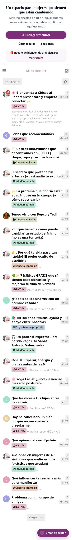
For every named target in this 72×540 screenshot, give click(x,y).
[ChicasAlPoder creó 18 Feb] (6, 230)
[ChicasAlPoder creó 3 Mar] (6, 361)
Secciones (47, 44)
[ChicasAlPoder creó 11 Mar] (6, 319)
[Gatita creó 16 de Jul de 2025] (6, 135)
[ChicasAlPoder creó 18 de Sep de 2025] (6, 94)
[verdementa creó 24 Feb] (6, 479)
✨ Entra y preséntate (36, 35)
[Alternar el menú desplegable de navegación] (36, 70)
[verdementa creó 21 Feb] (6, 441)
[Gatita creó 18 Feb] (6, 498)
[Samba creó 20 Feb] (6, 215)
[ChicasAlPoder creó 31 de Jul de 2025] (6, 150)
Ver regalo (36, 57)
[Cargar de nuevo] (65, 81)
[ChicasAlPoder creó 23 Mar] (6, 253)
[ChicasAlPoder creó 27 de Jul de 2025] (6, 380)
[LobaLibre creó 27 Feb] (6, 399)
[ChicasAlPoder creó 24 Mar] (6, 192)
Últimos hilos (26, 44)
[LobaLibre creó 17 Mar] (6, 300)
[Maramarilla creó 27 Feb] (6, 418)
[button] (53, 533)
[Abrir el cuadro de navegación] (4, 70)
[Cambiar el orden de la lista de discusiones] (12, 81)
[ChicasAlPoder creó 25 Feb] (6, 456)
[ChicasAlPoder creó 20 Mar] (6, 277)
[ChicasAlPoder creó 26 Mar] (6, 173)
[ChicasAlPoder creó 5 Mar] (6, 338)
